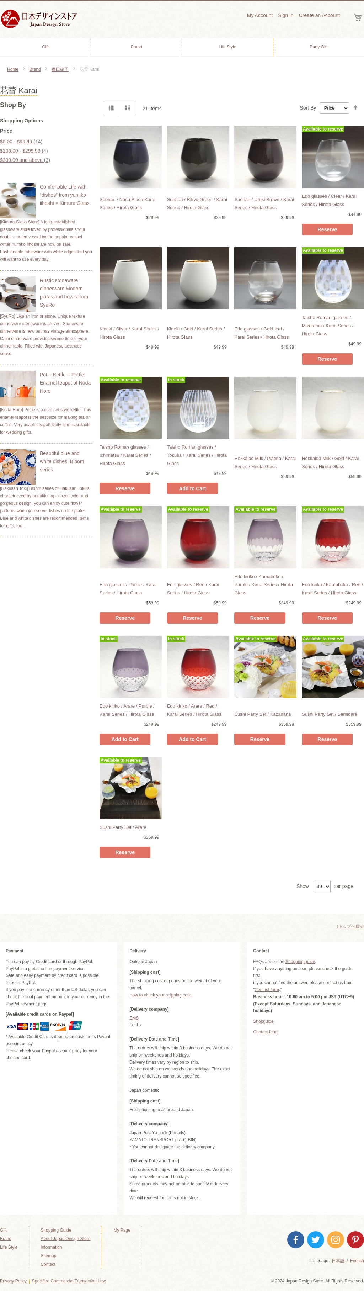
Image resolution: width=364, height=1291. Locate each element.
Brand (35, 69)
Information (51, 1247)
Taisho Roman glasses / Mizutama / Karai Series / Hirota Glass (327, 326)
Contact (48, 1264)
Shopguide (263, 1021)
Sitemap (48, 1255)
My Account (260, 15)
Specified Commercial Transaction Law (69, 1281)
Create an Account (319, 15)
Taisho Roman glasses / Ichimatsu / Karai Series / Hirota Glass (125, 455)
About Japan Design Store (65, 1238)
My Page (121, 1230)
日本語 (338, 1260)
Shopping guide (300, 961)
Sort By (308, 108)
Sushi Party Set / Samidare (329, 714)
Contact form (267, 989)
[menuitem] (45, 47)
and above (25, 160)
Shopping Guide (56, 1230)
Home (12, 69)
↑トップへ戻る (350, 926)
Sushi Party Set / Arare (123, 827)
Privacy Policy (13, 1281)
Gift (3, 1230)
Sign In (286, 15)
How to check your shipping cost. (160, 995)
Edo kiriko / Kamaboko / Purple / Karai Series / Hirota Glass (263, 585)
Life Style (8, 1247)
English (357, 1260)
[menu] (182, 47)
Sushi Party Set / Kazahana (262, 714)
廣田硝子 (60, 69)
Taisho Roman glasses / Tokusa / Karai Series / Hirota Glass (197, 455)
